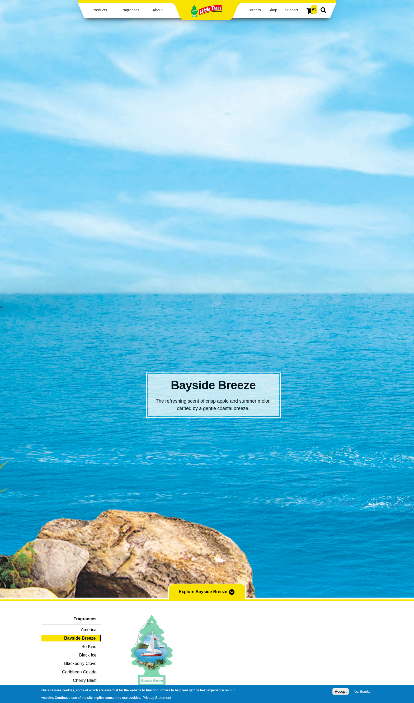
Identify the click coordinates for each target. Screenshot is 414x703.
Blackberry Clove (80, 663)
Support (291, 10)
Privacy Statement (157, 698)
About (157, 10)
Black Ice (88, 655)
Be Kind (89, 646)
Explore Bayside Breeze (207, 591)
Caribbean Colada (79, 672)
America (88, 629)
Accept (340, 692)
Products (99, 10)
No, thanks (362, 692)
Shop (273, 10)
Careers (254, 10)
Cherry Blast (84, 680)
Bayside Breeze (80, 638)
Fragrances (129, 10)
